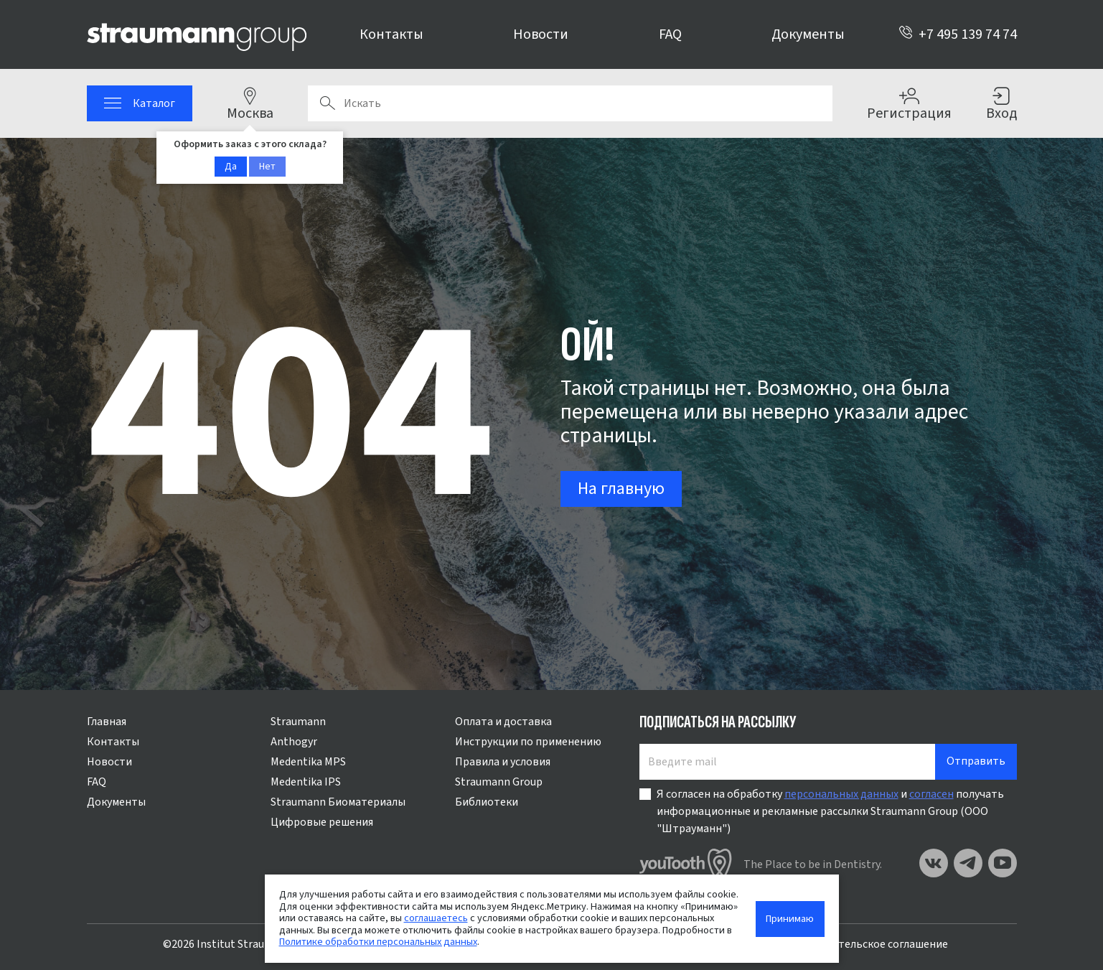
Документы (808, 34)
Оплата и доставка (503, 721)
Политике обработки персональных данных (378, 941)
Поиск (327, 103)
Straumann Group (499, 782)
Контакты (391, 34)
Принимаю (790, 918)
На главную (621, 488)
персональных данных (841, 794)
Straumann (298, 721)
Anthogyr (294, 742)
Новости (540, 34)
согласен (931, 794)
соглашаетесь (436, 917)
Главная (106, 721)
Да (231, 166)
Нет (267, 166)
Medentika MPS (308, 762)
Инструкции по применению (528, 742)
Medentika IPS (306, 782)
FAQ (670, 34)
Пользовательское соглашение (867, 944)
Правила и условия (502, 762)
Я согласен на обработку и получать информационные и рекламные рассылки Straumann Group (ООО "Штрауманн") (830, 811)
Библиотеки (486, 802)
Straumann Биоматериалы (338, 802)
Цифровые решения (322, 822)
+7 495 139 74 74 (957, 34)
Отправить (976, 761)
